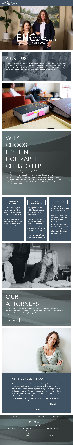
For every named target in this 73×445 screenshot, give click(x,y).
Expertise (41, 417)
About (15, 417)
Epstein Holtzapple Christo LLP (9, 3)
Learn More (12, 75)
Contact (56, 417)
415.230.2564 (14, 428)
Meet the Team (13, 320)
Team (28, 417)
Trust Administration (36, 202)
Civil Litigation (60, 201)
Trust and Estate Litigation (13, 202)
